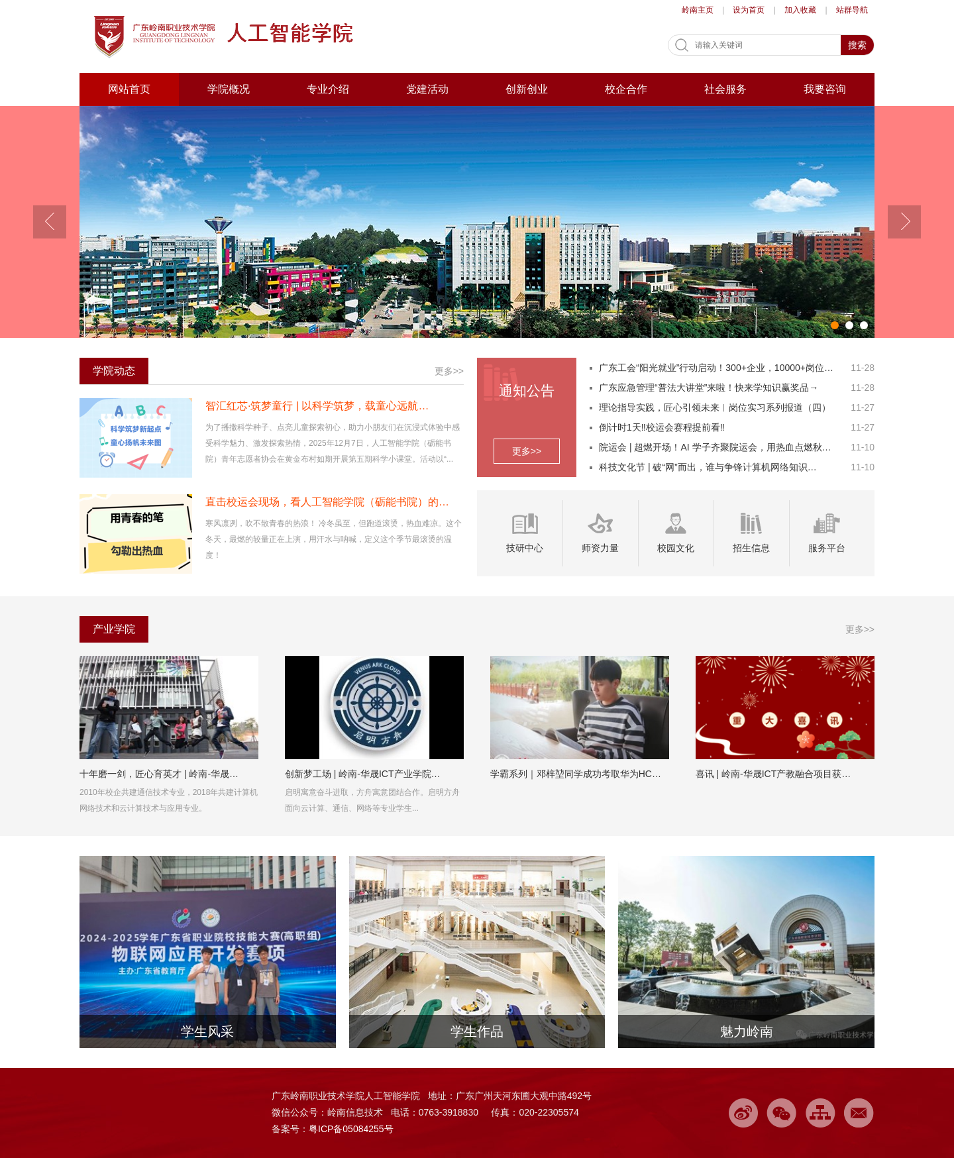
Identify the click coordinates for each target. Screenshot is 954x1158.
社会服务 (725, 89)
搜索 (857, 45)
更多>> (526, 451)
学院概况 (228, 89)
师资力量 (600, 548)
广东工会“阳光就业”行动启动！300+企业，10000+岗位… (716, 367)
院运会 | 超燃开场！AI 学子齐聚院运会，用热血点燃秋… (715, 447)
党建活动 (427, 89)
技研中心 (524, 548)
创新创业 (526, 89)
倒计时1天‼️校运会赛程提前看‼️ (662, 427)
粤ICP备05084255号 (351, 1129)
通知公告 (527, 390)
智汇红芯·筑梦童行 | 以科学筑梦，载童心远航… (317, 405)
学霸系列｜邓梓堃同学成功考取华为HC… (575, 773)
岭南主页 (698, 10)
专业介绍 (328, 89)
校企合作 (626, 89)
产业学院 (114, 629)
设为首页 (749, 10)
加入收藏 (800, 10)
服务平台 (826, 548)
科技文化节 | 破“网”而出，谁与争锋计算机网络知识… (708, 467)
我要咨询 (825, 89)
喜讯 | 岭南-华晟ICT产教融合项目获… (773, 773)
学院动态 (114, 370)
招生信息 (751, 548)
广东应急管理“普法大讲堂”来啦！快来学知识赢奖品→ (708, 387)
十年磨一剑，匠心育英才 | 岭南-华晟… (159, 773)
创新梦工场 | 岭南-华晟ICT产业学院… (363, 773)
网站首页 (129, 89)
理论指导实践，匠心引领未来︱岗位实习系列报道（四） (715, 407)
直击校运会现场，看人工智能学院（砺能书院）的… (327, 501)
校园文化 (675, 548)
